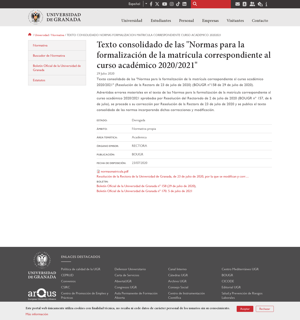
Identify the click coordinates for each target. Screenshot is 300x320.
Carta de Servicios (127, 275)
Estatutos (39, 80)
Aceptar (245, 309)
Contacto (260, 21)
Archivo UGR (177, 281)
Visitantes (235, 21)
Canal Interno (177, 269)
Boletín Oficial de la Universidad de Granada (57, 68)
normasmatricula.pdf (114, 171)
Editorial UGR (231, 287)
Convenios (68, 281)
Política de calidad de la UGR (80, 269)
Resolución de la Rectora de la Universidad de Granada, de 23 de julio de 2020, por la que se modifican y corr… (173, 176)
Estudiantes (161, 21)
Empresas (210, 21)
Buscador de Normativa (49, 56)
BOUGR (227, 275)
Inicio (30, 35)
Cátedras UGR (178, 275)
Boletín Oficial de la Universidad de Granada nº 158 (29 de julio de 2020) (146, 186)
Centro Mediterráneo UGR (240, 269)
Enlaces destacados (80, 257)
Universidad (131, 21)
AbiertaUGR (123, 281)
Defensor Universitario (130, 269)
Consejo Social (178, 287)
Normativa (57, 35)
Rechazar (264, 309)
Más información (37, 314)
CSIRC (65, 287)
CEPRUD (67, 275)
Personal (186, 21)
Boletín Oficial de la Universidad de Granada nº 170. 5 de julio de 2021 (144, 191)
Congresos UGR (126, 287)
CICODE (228, 281)
